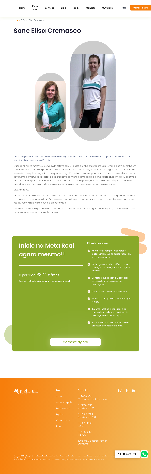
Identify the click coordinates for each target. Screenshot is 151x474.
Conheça (49, 7)
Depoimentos (63, 408)
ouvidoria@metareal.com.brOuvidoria (92, 442)
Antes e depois (64, 402)
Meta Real (35, 8)
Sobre (59, 396)
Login (123, 8)
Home (17, 20)
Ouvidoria (107, 7)
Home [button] (22, 7)
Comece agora (75, 342)
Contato (91, 7)
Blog (63, 7)
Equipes (60, 414)
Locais (76, 7)
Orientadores (63, 420)
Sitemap (17, 456)
